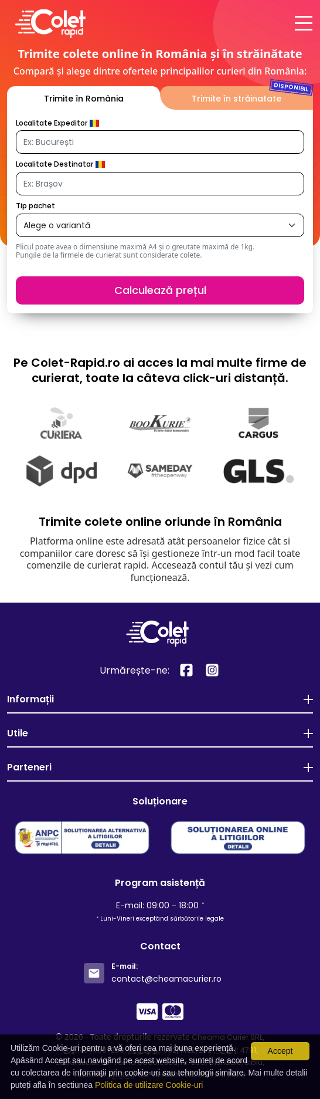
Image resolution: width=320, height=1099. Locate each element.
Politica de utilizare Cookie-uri (149, 1085)
